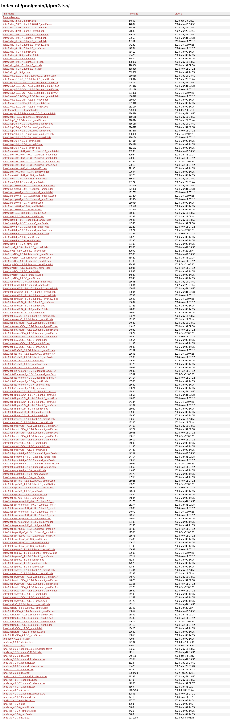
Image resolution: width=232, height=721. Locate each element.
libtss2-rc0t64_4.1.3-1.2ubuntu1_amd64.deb (26, 226)
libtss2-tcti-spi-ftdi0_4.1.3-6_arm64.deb (23, 498)
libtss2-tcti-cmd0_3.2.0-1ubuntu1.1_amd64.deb (27, 281)
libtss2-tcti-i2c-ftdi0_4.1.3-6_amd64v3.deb (25, 364)
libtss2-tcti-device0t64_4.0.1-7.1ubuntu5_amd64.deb (30, 326)
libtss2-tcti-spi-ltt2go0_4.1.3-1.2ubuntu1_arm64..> (29, 535)
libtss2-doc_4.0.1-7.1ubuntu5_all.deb (22, 65)
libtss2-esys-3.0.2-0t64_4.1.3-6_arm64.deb (25, 106)
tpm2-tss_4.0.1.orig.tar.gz (16, 690)
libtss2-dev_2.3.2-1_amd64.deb (19, 21)
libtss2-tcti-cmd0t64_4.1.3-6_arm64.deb (24, 312)
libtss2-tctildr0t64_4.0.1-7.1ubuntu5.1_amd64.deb (29, 611)
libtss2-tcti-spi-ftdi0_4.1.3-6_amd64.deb (23, 491)
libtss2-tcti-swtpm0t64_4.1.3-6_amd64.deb (25, 594)
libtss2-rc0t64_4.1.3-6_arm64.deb (20, 244)
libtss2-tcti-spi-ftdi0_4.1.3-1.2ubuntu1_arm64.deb (28, 487)
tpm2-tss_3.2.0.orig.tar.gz (16, 673)
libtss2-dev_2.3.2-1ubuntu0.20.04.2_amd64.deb (28, 24)
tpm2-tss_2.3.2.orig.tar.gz (16, 656)
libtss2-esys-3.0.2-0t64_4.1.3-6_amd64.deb (26, 99)
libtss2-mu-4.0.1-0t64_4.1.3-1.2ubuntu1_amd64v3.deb (31, 161)
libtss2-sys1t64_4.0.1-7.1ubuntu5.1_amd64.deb (28, 254)
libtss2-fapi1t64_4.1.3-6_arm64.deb (21, 148)
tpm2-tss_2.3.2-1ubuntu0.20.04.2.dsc (22, 652)
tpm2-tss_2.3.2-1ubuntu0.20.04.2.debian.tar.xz (27, 649)
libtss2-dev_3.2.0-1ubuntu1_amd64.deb (24, 31)
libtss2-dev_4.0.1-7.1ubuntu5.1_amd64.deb (26, 34)
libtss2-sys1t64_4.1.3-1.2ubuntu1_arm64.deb (26, 268)
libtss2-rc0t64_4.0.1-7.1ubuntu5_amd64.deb (26, 223)
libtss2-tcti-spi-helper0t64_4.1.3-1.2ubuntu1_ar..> (28, 515)
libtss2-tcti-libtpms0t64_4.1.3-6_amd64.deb (25, 408)
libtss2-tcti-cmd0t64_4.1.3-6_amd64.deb (24, 305)
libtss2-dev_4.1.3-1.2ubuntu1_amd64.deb (24, 41)
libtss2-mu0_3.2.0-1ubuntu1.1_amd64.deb (25, 178)
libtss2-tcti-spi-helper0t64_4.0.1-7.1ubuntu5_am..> (29, 505)
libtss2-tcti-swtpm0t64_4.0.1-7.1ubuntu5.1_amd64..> (30, 577)
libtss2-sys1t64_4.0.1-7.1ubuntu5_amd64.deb (27, 257)
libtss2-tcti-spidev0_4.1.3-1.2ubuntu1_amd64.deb (29, 549)
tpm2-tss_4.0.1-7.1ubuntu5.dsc (19, 686)
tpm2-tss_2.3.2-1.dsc (14, 645)
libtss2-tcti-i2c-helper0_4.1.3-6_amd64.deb (25, 381)
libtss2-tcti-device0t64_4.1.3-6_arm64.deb (25, 347)
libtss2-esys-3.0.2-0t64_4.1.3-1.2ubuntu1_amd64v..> (30, 93)
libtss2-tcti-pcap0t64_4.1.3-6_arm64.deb (24, 477)
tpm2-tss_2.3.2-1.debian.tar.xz (19, 642)
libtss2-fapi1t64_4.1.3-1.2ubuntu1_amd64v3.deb (28, 134)
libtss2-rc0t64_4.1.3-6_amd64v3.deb (22, 240)
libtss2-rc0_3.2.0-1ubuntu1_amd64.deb (23, 216)
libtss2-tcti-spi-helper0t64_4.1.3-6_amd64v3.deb (28, 522)
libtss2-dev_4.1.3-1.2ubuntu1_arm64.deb (24, 48)
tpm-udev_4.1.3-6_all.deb (16, 639)
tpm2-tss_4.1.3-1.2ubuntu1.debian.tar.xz (24, 693)
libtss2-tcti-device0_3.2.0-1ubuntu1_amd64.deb (28, 319)
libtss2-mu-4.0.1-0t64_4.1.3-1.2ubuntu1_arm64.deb (30, 165)
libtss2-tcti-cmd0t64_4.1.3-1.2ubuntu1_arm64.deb (29, 302)
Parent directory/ (11, 17)
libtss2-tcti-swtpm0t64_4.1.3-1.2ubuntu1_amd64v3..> (31, 587)
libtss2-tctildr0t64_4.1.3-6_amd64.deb (22, 628)
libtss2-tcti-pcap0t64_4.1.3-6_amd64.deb (24, 470)
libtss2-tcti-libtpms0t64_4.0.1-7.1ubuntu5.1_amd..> (29, 391)
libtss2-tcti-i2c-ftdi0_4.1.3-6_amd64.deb (23, 360)
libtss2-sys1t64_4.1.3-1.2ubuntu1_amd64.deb (27, 261)
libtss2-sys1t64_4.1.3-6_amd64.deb (21, 271)
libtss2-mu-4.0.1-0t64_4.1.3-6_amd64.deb (25, 168)
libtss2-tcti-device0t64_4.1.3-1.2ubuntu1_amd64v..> (30, 333)
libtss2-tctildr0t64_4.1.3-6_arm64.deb (22, 635)
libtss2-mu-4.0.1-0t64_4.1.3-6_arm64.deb (24, 175)
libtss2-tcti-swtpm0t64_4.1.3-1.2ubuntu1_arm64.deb (30, 590)
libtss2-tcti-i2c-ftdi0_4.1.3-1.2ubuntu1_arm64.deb (28, 357)
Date (177, 13)
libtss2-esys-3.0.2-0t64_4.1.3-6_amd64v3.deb (27, 103)
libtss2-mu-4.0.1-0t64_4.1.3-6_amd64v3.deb (26, 172)
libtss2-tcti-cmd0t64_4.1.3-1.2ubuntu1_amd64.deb (29, 295)
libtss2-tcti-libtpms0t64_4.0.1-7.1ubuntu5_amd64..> (30, 395)
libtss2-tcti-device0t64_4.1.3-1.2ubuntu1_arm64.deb (30, 336)
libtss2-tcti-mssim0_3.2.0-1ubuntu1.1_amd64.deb (29, 419)
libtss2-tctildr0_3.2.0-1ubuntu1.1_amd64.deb (26, 604)
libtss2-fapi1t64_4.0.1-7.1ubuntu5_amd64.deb (27, 127)
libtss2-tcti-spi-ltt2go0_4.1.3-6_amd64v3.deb (26, 542)
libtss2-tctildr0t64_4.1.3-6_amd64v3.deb (24, 632)
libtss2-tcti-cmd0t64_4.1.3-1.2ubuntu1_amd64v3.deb (30, 299)
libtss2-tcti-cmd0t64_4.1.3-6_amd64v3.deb (25, 309)
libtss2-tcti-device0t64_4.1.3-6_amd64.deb (25, 340)
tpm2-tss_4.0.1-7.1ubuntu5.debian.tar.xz (24, 683)
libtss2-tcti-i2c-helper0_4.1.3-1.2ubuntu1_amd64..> (29, 371)
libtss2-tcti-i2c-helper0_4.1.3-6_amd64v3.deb (26, 384)
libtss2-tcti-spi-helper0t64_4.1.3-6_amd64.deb (27, 518)
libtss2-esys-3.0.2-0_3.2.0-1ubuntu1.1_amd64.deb (29, 75)
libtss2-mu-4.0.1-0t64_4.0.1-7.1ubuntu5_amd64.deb (30, 154)
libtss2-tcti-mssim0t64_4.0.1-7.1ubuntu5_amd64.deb (30, 429)
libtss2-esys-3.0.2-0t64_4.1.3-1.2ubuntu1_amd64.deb (31, 89)
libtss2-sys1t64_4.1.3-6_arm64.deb (21, 278)
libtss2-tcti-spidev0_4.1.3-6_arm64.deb (23, 566)
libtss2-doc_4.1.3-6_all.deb (17, 72)
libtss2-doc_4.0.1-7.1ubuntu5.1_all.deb (23, 62)
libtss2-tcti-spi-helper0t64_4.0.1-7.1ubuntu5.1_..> (28, 501)
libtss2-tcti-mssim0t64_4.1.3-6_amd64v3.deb (26, 446)
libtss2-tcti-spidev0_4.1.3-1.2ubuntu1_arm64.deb (28, 556)
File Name (8, 13)
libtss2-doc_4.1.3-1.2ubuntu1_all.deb (22, 69)
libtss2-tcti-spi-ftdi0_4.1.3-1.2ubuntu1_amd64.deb (29, 481)
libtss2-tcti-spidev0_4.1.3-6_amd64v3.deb (25, 563)
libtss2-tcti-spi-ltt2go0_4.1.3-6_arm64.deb (24, 546)
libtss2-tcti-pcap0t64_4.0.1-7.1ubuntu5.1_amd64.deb (30, 453)
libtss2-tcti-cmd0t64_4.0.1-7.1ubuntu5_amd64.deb (29, 292)
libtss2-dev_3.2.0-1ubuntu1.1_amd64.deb (24, 27)
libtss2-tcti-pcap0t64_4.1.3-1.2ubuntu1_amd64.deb (29, 460)
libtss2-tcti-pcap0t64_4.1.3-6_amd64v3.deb (25, 474)
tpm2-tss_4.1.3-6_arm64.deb (18, 714)
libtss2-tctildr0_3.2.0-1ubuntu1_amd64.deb (25, 608)
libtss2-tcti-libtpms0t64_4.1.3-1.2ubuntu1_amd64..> (30, 398)
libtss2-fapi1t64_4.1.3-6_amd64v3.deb (23, 144)
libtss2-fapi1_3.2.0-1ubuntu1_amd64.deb (24, 120)
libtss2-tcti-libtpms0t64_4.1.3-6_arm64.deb (25, 415)
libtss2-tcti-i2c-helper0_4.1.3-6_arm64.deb (25, 388)
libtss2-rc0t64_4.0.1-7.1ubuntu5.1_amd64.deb (27, 220)
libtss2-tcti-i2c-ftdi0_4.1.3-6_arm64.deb (23, 367)
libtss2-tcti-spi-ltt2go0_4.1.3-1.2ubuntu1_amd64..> (29, 529)
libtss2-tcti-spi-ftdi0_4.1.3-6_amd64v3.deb (25, 494)
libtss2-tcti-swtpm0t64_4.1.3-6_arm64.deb (25, 601)
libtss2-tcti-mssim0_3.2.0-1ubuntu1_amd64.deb (28, 422)
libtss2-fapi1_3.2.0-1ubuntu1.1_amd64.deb (25, 117)
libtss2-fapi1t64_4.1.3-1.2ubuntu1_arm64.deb (27, 137)
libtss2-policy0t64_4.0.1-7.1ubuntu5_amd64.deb (28, 189)
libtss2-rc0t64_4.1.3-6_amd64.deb (21, 237)
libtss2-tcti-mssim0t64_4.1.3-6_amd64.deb (25, 443)
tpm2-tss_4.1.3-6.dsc (14, 704)
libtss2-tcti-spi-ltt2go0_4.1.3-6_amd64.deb (25, 539)
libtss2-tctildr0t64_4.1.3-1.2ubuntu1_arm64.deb (27, 625)
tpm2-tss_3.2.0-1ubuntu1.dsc (18, 669)
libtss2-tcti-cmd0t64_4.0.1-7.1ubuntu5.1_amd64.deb (30, 288)
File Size (133, 13)
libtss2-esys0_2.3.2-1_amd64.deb (20, 110)
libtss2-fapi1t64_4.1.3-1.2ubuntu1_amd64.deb (27, 130)
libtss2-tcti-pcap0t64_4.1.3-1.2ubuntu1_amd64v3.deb (31, 463)
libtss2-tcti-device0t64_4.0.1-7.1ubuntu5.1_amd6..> (30, 323)
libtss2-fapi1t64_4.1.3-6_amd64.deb (22, 141)
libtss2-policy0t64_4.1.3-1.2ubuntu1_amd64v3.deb (29, 196)
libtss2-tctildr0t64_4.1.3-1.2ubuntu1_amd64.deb (28, 618)
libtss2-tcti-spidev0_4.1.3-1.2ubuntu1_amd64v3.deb (30, 553)
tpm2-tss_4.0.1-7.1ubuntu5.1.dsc (20, 680)
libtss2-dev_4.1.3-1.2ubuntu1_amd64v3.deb (26, 45)
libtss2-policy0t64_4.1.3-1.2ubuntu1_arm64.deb (28, 199)
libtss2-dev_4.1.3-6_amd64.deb (19, 51)
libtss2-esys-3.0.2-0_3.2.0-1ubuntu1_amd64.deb (28, 79)
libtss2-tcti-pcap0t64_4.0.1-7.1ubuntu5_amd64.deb (29, 457)
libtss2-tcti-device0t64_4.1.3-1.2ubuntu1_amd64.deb (30, 330)
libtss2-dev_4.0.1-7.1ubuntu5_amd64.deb (24, 38)
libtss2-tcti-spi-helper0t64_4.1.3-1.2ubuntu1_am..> (29, 508)
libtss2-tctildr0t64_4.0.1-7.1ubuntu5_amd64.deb (28, 614)
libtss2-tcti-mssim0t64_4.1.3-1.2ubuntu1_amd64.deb (30, 432)
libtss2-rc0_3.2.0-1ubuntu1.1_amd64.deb (24, 213)
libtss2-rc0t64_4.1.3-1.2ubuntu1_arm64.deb (26, 233)
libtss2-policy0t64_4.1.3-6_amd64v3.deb (24, 206)
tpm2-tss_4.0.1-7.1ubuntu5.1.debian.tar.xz (25, 676)
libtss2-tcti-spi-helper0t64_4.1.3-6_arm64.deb (26, 525)
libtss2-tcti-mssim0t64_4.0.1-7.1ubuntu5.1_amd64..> (30, 426)
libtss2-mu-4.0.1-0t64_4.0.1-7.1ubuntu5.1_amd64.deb (31, 151)
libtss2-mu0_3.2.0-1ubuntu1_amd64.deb (24, 182)
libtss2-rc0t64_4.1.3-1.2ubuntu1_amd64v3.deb (27, 230)
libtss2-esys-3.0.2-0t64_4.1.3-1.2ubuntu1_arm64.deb (30, 96)
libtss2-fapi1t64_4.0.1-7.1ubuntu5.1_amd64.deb (28, 123)
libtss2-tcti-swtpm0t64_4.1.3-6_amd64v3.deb (26, 597)
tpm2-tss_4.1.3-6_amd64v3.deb (19, 711)
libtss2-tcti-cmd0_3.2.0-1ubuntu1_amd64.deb (26, 285)
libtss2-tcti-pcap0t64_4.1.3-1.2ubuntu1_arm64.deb (29, 467)
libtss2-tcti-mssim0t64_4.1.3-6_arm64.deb (25, 450)
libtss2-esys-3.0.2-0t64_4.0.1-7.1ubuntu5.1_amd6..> (30, 82)
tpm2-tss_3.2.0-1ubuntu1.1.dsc (19, 662)
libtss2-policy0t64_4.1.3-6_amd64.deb (23, 202)
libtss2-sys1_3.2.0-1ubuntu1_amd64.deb (24, 250)
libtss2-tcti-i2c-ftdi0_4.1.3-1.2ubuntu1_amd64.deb (29, 350)
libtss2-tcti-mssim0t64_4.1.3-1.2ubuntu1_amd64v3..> (31, 436)
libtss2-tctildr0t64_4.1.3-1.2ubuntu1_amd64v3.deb (29, 621)
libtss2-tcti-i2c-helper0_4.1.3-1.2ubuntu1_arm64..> (29, 377)
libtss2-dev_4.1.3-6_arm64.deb (19, 58)
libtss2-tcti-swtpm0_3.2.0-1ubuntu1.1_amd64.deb (29, 570)
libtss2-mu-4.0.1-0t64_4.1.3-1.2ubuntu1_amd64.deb (30, 158)
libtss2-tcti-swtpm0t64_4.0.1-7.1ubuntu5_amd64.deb (30, 580)
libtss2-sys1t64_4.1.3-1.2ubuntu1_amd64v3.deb (28, 264)
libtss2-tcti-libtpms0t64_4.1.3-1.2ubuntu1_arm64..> (29, 405)
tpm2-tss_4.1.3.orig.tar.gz (16, 717)
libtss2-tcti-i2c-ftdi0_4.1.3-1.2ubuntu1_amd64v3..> (29, 354)
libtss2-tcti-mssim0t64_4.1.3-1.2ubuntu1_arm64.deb (30, 439)
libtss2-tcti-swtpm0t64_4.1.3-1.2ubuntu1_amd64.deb (30, 584)
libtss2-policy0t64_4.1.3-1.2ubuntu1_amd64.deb (28, 192)
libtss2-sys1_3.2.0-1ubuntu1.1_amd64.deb (25, 247)
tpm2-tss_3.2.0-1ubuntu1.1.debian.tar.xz (24, 659)
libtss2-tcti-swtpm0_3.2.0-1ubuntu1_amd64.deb (28, 573)
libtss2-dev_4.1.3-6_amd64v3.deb (20, 55)
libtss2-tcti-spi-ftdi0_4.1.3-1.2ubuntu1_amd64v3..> (29, 484)
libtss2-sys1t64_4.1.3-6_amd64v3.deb (23, 275)
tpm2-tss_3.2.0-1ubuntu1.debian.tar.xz (23, 666)
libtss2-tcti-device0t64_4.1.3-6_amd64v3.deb (26, 343)
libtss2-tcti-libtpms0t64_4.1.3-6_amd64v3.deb (27, 412)
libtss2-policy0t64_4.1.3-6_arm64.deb (22, 209)
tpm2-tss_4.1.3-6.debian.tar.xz (19, 700)
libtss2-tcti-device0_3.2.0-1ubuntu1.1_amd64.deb (29, 316)
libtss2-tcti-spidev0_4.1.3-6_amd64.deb (23, 559)
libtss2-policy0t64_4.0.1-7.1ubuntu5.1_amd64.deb (29, 185)
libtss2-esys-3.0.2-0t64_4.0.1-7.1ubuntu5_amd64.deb (31, 86)
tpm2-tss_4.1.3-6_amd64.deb (18, 707)
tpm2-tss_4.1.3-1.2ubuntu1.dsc (19, 697)
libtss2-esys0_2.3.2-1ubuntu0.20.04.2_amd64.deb (29, 113)
